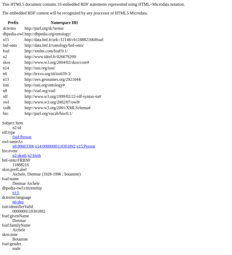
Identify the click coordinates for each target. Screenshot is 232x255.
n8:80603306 (23, 146)
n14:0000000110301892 (55, 146)
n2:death (19, 155)
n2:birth (34, 155)
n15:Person (85, 146)
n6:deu (18, 202)
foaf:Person (22, 137)
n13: (16, 192)
